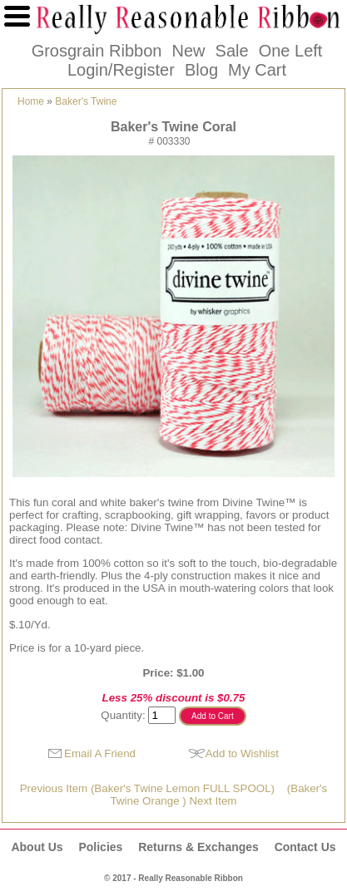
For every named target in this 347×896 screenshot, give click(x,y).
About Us (36, 847)
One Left (291, 51)
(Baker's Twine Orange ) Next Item (219, 794)
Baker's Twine (85, 101)
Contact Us (305, 847)
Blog (201, 70)
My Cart (257, 70)
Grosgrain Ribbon (97, 51)
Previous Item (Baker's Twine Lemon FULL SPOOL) (147, 788)
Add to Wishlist (242, 753)
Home (30, 101)
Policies (100, 847)
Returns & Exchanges (198, 847)
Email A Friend (100, 753)
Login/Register (121, 70)
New (188, 51)
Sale (232, 51)
